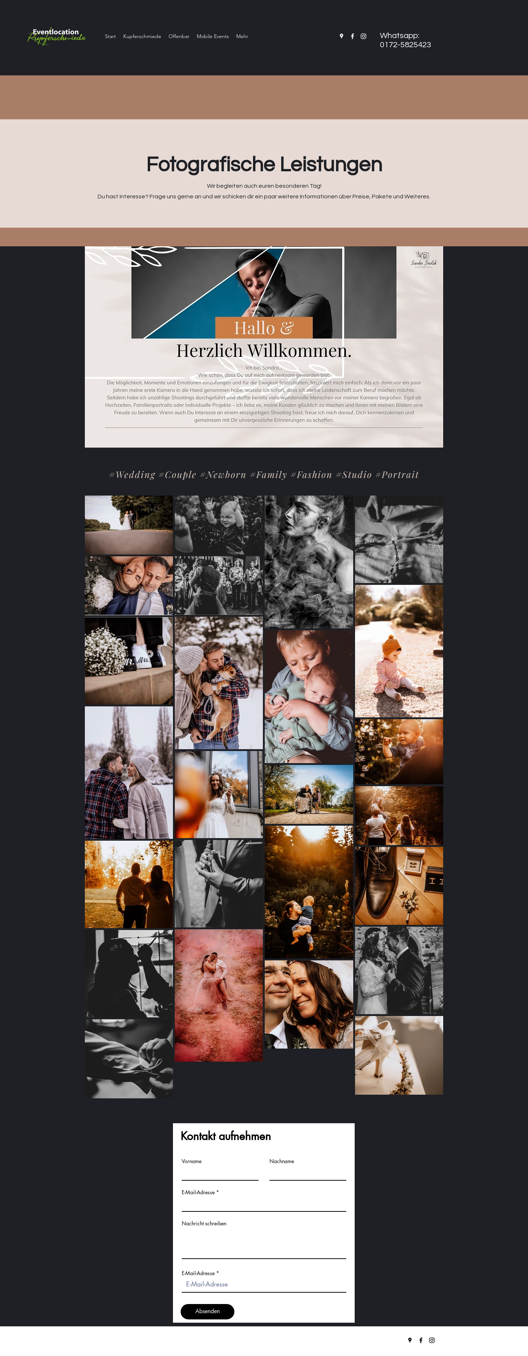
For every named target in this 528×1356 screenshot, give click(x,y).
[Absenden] (207, 1311)
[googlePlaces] (341, 36)
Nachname (281, 1161)
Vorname (191, 1161)
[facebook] (352, 36)
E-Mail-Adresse (198, 1192)
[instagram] (363, 36)
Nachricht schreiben (204, 1223)
